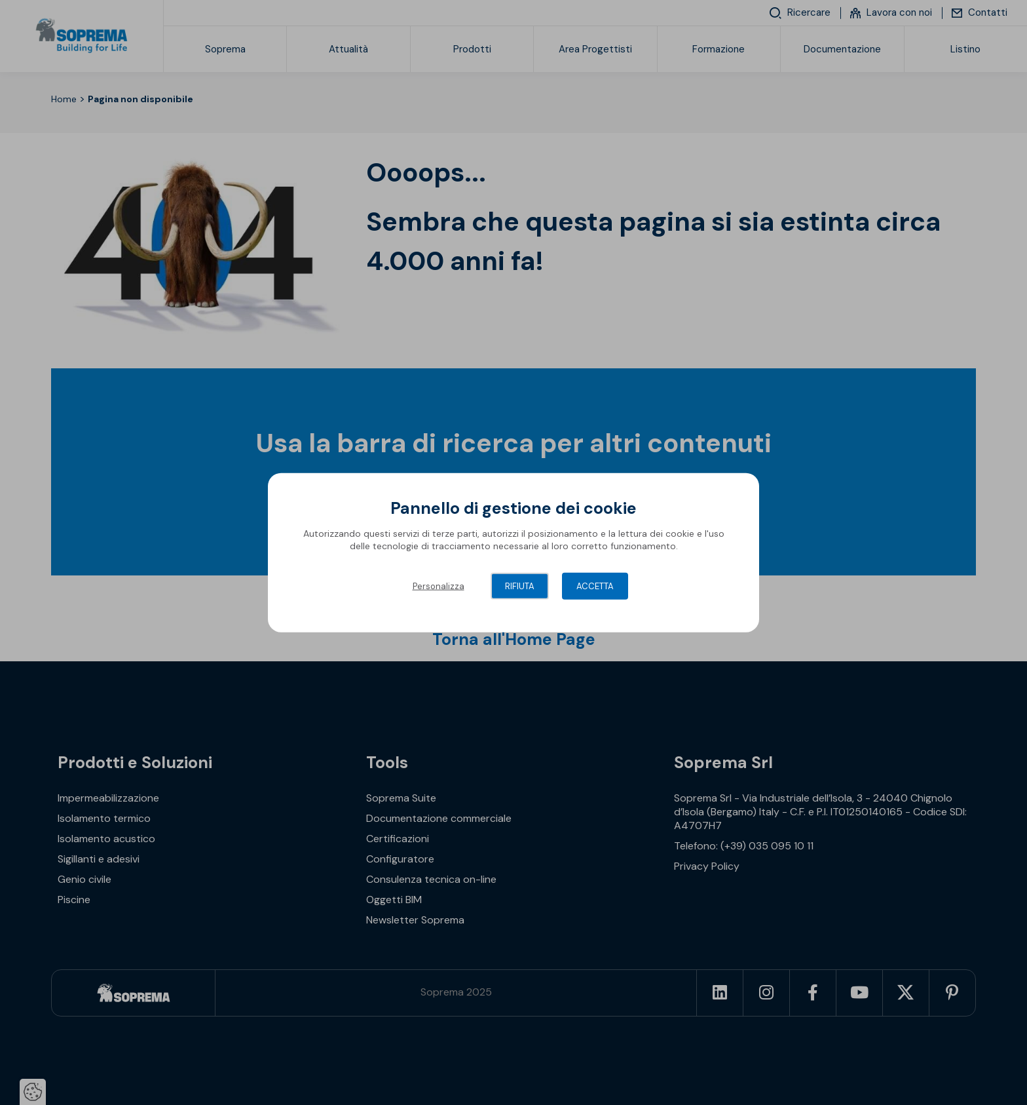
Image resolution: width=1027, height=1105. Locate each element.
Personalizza (438, 585)
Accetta (595, 585)
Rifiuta (519, 585)
